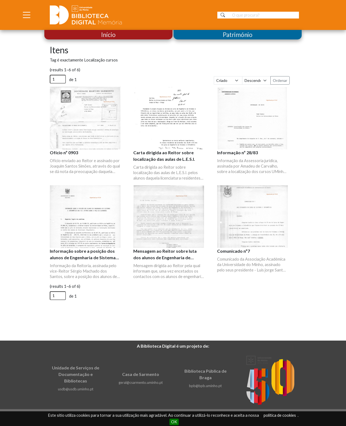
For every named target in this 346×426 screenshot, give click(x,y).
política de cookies (280, 415)
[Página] (58, 79)
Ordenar (280, 80)
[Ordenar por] (228, 80)
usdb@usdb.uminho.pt (75, 389)
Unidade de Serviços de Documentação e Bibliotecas (75, 374)
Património (237, 35)
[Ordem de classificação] (256, 80)
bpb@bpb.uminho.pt (205, 386)
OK (174, 421)
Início (108, 35)
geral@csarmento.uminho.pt (141, 382)
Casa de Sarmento (140, 374)
